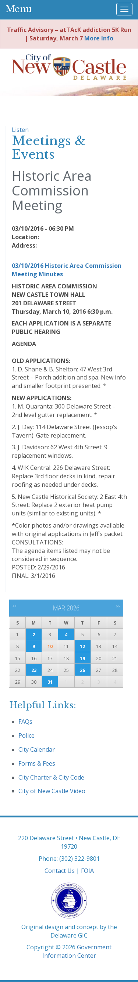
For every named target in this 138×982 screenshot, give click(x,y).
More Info (98, 38)
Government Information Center (77, 951)
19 (82, 658)
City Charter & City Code (51, 777)
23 (33, 670)
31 (50, 682)
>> (118, 606)
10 (50, 646)
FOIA (87, 871)
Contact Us (60, 871)
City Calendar (36, 749)
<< (15, 606)
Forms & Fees (36, 763)
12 (82, 646)
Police (26, 735)
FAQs (25, 721)
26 (82, 670)
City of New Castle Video (51, 791)
